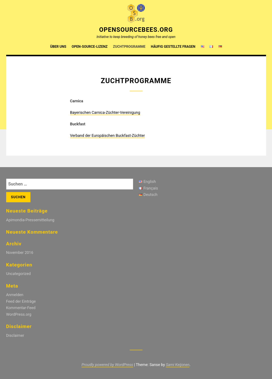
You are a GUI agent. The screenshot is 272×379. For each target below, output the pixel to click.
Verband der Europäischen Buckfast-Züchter (107, 135)
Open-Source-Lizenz (90, 47)
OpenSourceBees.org (136, 29)
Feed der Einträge (21, 301)
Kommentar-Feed (21, 307)
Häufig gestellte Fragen (173, 47)
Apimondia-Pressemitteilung (30, 220)
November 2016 (19, 252)
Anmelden (14, 294)
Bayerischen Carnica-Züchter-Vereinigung (105, 112)
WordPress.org (19, 314)
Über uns (58, 47)
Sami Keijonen (178, 364)
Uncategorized (18, 273)
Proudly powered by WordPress (107, 364)
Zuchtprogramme (129, 47)
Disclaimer (15, 335)
